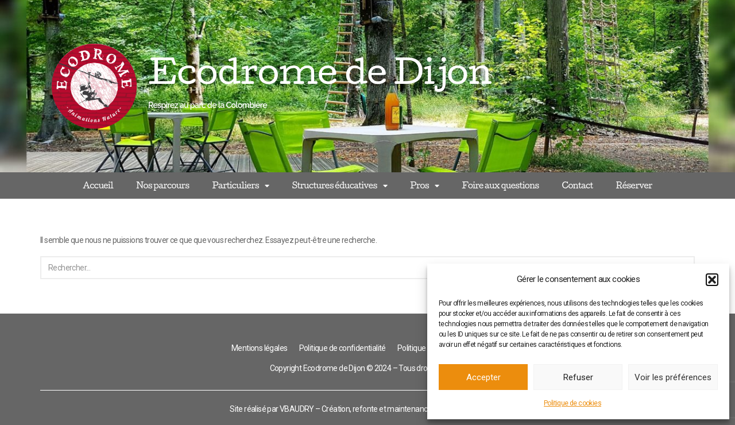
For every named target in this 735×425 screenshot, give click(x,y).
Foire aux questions (500, 185)
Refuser (578, 377)
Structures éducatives (339, 185)
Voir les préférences (673, 377)
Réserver (634, 185)
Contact (577, 185)
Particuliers (240, 185)
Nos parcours (162, 185)
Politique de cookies (572, 403)
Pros (424, 185)
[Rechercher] (354, 267)
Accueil (98, 185)
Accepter (483, 377)
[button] (712, 279)
